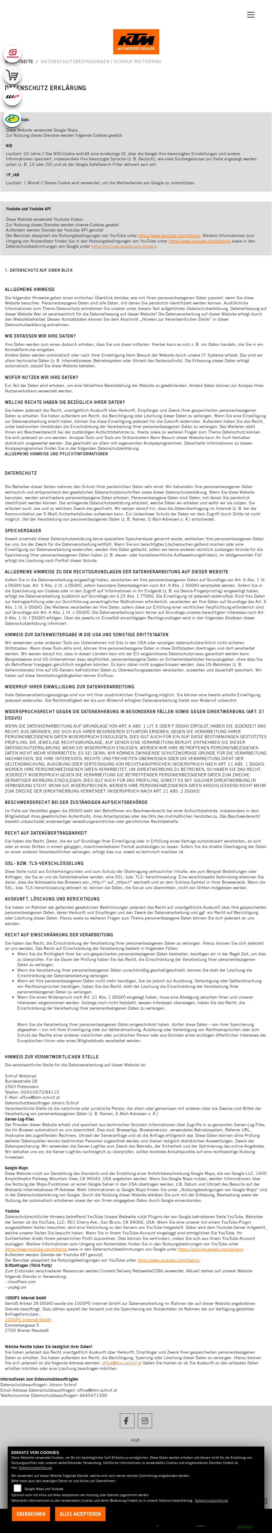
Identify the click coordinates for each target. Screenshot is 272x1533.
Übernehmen (31, 1514)
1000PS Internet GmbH (28, 1319)
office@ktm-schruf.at (122, 1363)
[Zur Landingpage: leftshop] (12, 75)
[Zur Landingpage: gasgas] (12, 53)
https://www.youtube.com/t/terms (169, 235)
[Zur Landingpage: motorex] (12, 118)
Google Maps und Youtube (44, 1489)
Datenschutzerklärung (35, 1468)
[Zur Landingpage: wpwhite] (12, 96)
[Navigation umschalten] (251, 14)
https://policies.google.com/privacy (123, 246)
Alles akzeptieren (80, 1514)
